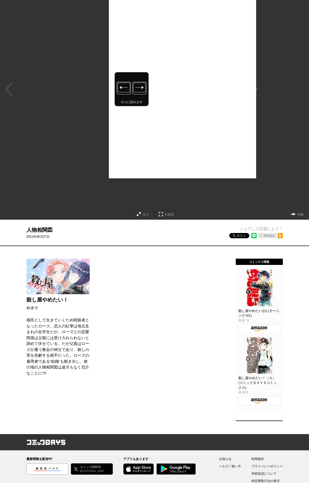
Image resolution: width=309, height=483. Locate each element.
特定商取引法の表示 (265, 481)
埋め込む (269, 235)
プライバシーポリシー (267, 466)
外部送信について (264, 473)
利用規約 (257, 459)
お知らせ (225, 459)
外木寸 (32, 308)
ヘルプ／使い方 (230, 466)
